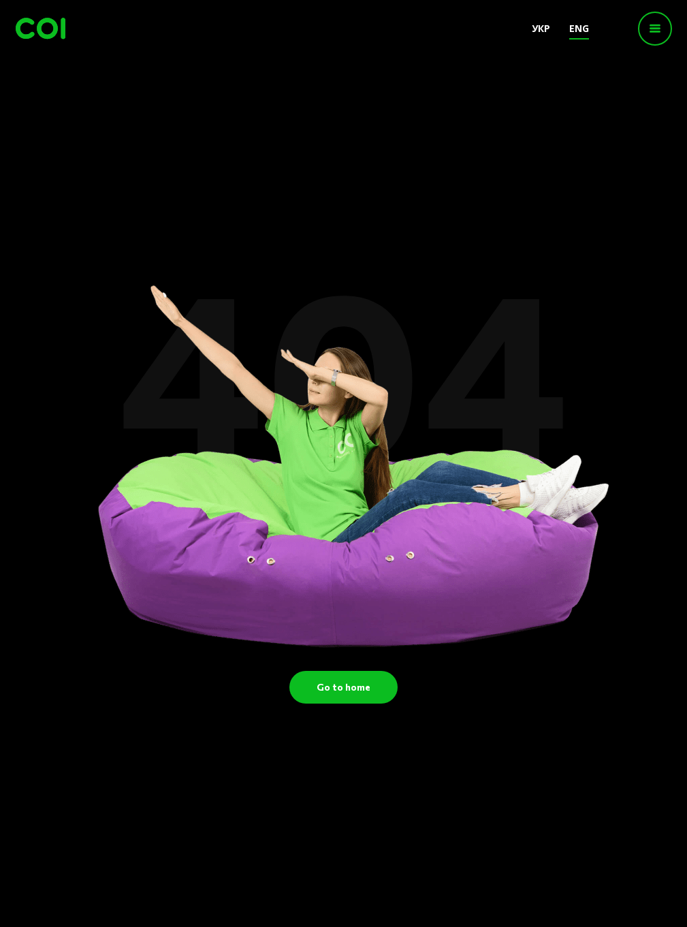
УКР (541, 28)
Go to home (343, 687)
